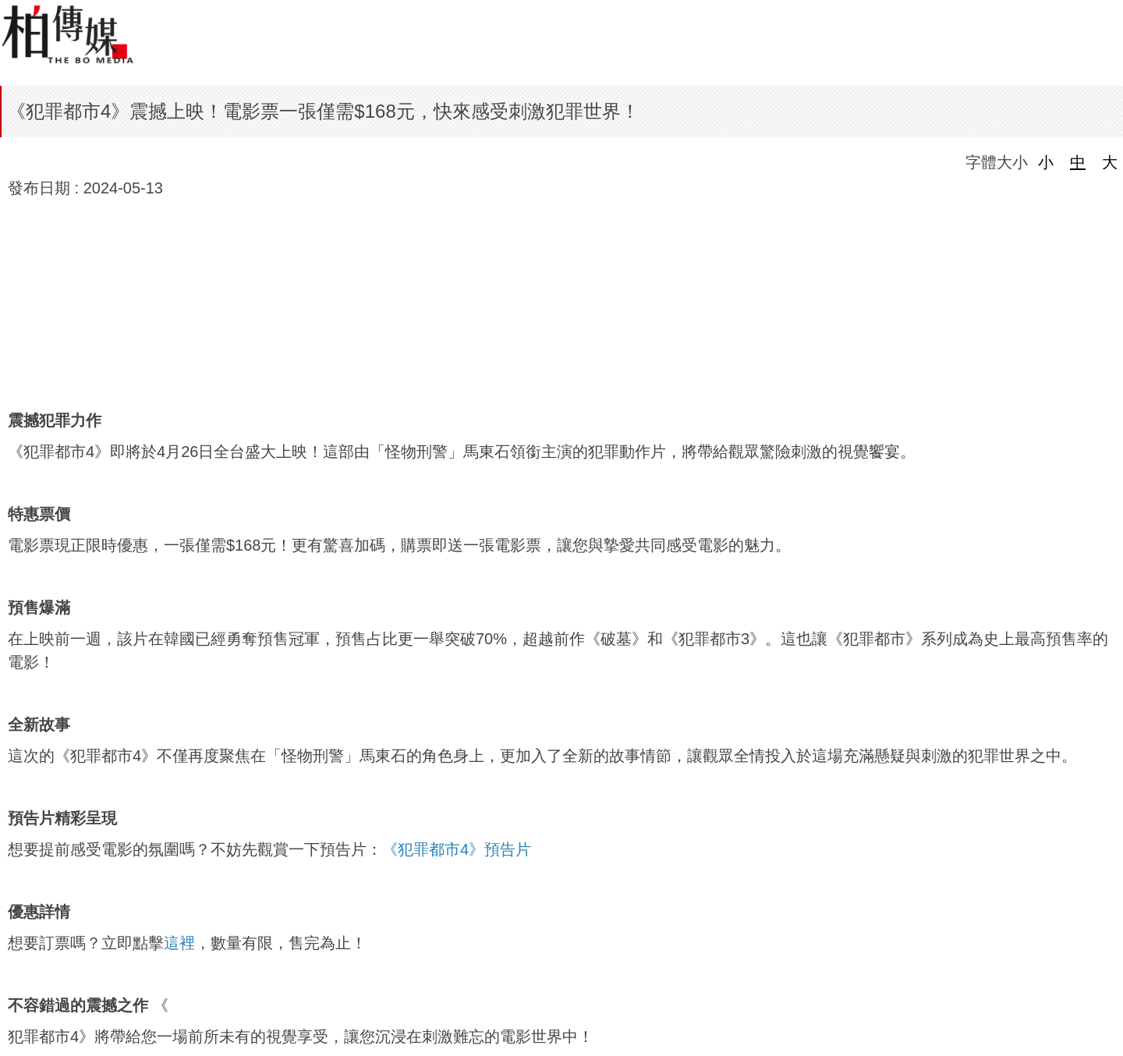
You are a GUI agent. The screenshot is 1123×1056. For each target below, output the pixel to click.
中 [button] (1078, 162)
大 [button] (1110, 162)
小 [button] (1046, 162)
